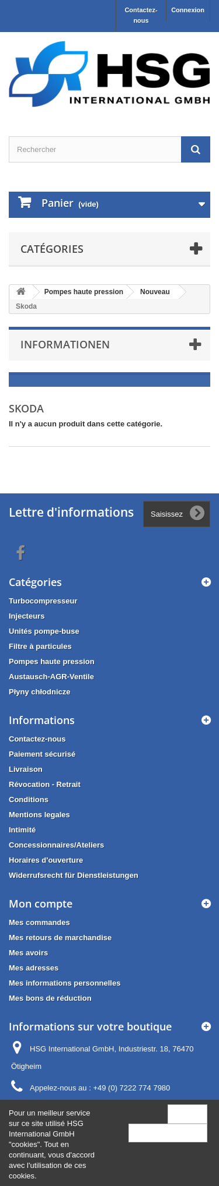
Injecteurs (26, 616)
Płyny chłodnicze (39, 691)
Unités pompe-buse (44, 631)
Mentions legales (39, 814)
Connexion (187, 9)
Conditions (28, 799)
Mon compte (40, 903)
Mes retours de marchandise (60, 937)
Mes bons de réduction (50, 998)
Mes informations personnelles (64, 983)
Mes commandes (39, 922)
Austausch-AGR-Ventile (51, 676)
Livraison (26, 769)
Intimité (22, 829)
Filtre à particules (40, 646)
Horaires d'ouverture (46, 860)
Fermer (187, 1113)
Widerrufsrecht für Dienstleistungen (73, 875)
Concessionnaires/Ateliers (56, 845)
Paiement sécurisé (42, 754)
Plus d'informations (168, 1132)
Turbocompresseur (43, 600)
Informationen (65, 344)
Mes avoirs (28, 952)
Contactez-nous (140, 15)
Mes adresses (33, 967)
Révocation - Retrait (45, 784)
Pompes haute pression (52, 661)
